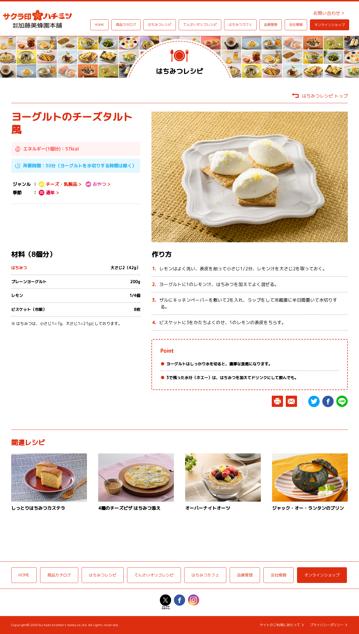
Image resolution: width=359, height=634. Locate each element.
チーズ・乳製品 (58, 184)
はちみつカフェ (240, 24)
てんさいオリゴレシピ (200, 24)
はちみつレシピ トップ (325, 96)
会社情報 (296, 24)
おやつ (96, 184)
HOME (99, 24)
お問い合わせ (326, 13)
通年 (47, 192)
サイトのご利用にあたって (280, 625)
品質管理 (270, 24)
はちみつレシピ (159, 24)
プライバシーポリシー (327, 625)
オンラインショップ (329, 24)
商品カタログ (126, 24)
